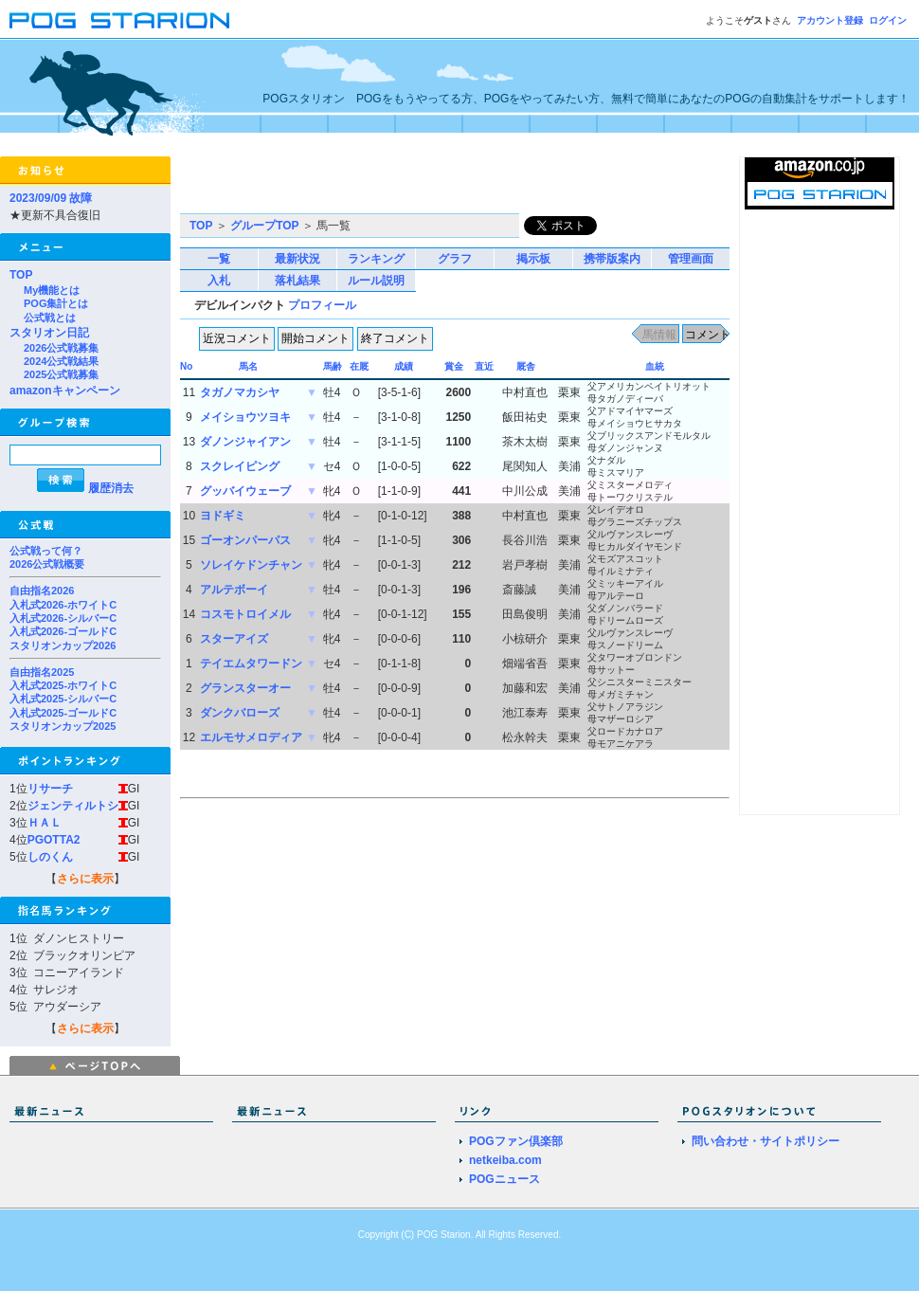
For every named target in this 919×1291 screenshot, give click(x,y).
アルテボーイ (234, 589)
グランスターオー (245, 688)
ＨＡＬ (44, 822)
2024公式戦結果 (61, 361)
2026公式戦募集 (61, 348)
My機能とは (52, 290)
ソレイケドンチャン (251, 565)
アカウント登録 (830, 20)
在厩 (359, 366)
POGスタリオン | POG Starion (119, 20)
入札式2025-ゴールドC (63, 712)
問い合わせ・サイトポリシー (765, 1141)
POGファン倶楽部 (516, 1141)
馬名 (248, 366)
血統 (654, 366)
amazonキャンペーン (64, 390)
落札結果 (297, 280)
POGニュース (504, 1179)
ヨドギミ (222, 515)
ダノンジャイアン (245, 441)
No (186, 366)
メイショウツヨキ (245, 417)
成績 (403, 366)
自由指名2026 (41, 590)
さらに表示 (85, 878)
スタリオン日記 (49, 332)
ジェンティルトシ (72, 805)
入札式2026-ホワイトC (63, 604)
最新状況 (297, 258)
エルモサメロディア (251, 737)
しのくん (50, 857)
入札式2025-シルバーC (63, 698)
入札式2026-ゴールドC (63, 631)
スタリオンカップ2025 (62, 726)
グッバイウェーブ (245, 491)
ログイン (888, 20)
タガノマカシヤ (239, 392)
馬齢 (332, 366)
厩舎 (525, 366)
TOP (20, 275)
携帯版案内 (612, 258)
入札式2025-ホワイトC (63, 685)
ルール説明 (376, 280)
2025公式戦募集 (61, 374)
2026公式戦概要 (46, 564)
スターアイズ (234, 639)
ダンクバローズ (239, 712)
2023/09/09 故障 (50, 198)
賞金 (453, 366)
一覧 (218, 258)
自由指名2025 (41, 672)
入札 (218, 280)
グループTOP (264, 225)
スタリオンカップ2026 (62, 645)
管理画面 (690, 258)
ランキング (376, 258)
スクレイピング (239, 466)
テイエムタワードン (251, 663)
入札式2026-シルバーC (63, 618)
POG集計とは (56, 303)
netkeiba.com (505, 1160)
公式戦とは (50, 317)
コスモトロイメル (245, 614)
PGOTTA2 (54, 839)
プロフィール (322, 305)
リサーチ (50, 788)
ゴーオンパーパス (245, 540)
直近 (484, 366)
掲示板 (533, 258)
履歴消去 (111, 488)
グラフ (455, 258)
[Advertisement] (298, 184)
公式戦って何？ (45, 550)
